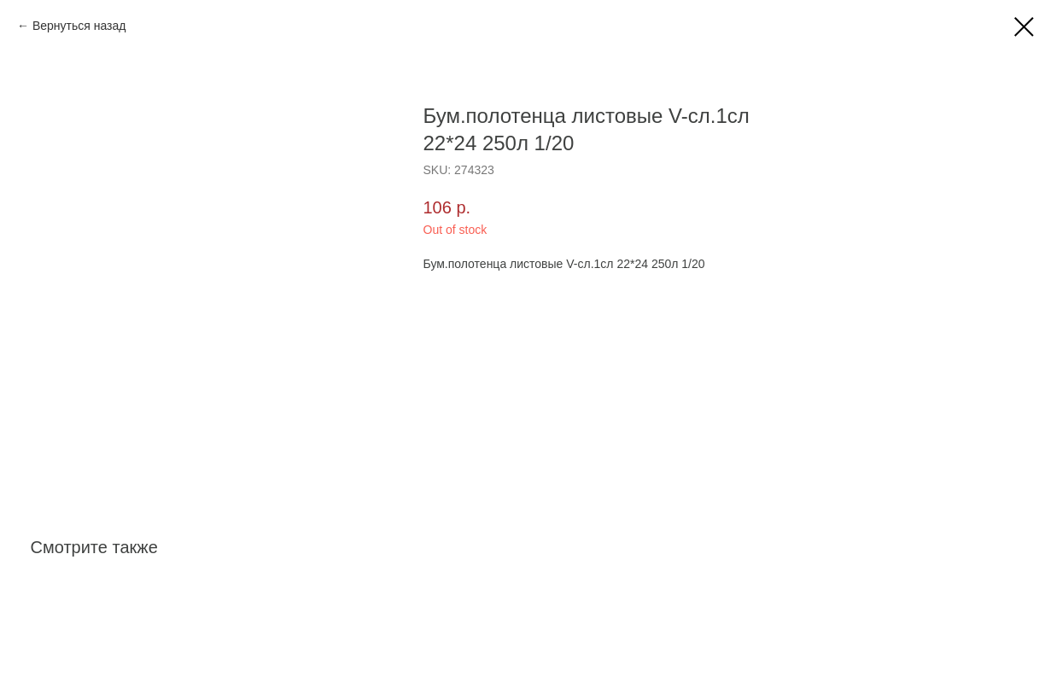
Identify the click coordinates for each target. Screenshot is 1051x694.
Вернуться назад (79, 25)
